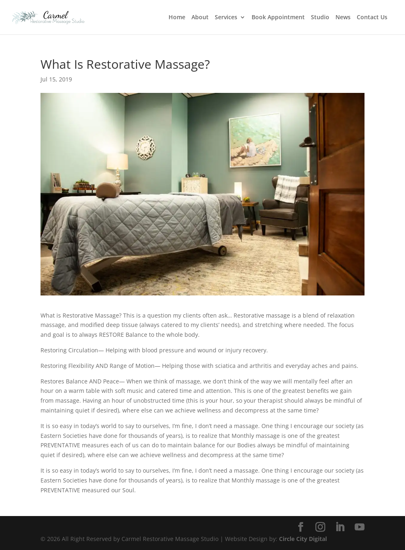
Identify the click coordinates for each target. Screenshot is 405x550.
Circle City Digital (303, 539)
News (343, 17)
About (200, 17)
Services (226, 17)
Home (177, 17)
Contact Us (372, 17)
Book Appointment (278, 17)
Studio (320, 17)
